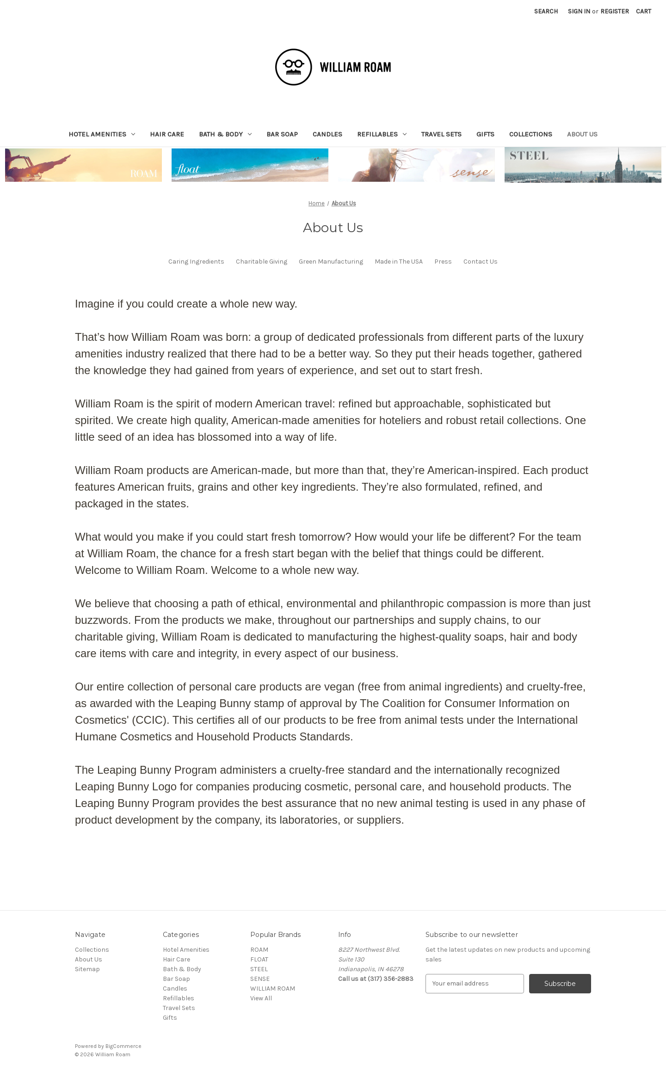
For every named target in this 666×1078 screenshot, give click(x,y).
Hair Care (167, 134)
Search (546, 11)
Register (614, 11)
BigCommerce (123, 1046)
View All (261, 998)
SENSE (260, 979)
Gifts (485, 134)
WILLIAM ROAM (272, 988)
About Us (582, 134)
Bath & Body (225, 134)
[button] (83, 165)
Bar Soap (282, 134)
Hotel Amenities (101, 134)
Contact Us (480, 261)
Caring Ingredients (196, 261)
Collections (530, 134)
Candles (327, 134)
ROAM (259, 950)
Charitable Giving (261, 261)
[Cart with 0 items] (643, 11)
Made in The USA (399, 261)
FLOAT (259, 959)
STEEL (259, 969)
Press (443, 261)
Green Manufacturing (331, 261)
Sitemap (87, 969)
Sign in (579, 11)
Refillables (382, 134)
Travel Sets (441, 134)
